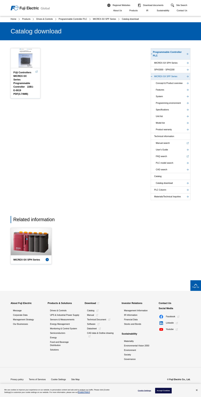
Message (17, 310)
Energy (53, 337)
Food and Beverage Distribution (59, 343)
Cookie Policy (83, 392)
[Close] (197, 390)
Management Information (136, 310)
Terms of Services (37, 379)
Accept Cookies (163, 391)
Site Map (75, 379)
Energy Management (60, 324)
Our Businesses (20, 324)
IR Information (130, 315)
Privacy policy (17, 379)
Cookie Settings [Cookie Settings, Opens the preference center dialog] (144, 391)
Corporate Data (20, 315)
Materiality (129, 341)
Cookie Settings (58, 379)
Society (127, 355)
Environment (130, 350)
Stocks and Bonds (132, 324)
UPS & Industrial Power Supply (64, 315)
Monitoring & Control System (63, 328)
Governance (130, 359)
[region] (100, 390)
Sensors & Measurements (62, 319)
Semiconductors (57, 333)
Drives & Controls (58, 310)
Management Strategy (23, 319)
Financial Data (131, 319)
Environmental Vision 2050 (136, 346)
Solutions (54, 350)
